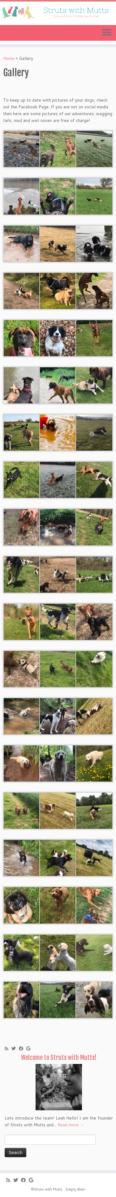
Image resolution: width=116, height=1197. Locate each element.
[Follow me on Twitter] (15, 1048)
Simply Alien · (76, 1189)
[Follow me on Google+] (29, 1048)
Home (9, 58)
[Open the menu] (106, 33)
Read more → (71, 1125)
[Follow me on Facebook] (22, 1048)
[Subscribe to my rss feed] (8, 1048)
